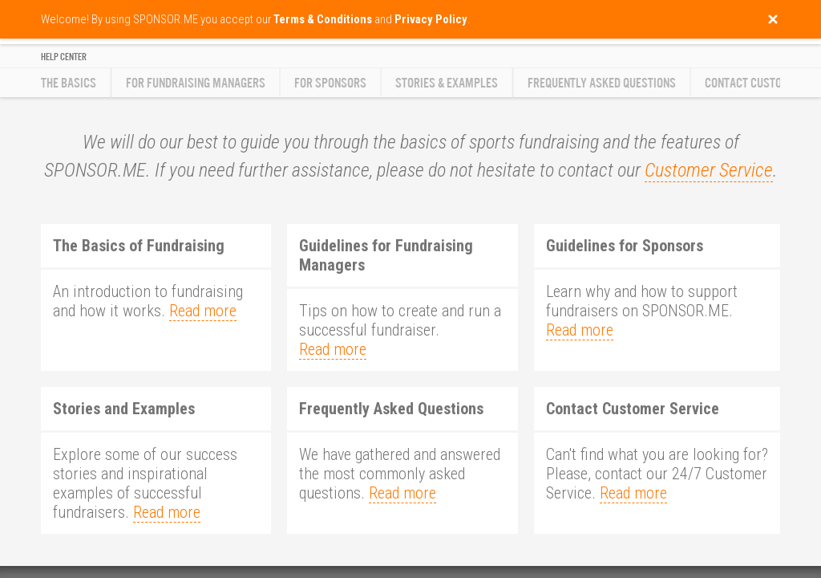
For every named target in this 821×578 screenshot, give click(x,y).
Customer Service (709, 170)
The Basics (68, 83)
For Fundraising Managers (195, 83)
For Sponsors (330, 83)
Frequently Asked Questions (602, 83)
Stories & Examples (446, 83)
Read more (203, 310)
